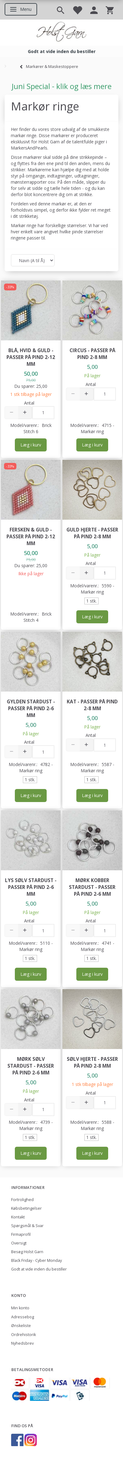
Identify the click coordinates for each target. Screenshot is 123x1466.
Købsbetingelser (26, 1208)
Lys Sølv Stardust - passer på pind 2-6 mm (31, 887)
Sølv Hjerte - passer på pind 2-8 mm (92, 1062)
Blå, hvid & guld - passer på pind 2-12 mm (30, 357)
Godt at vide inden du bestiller (39, 1269)
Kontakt (18, 1217)
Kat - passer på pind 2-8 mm (92, 705)
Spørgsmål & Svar (27, 1225)
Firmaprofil (21, 1234)
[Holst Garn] (61, 33)
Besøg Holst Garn (27, 1251)
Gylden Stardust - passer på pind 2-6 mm (31, 708)
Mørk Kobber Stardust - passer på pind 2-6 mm (92, 887)
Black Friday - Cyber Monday (36, 1260)
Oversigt (19, 1243)
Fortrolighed (22, 1199)
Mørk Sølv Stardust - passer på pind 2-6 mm (30, 1066)
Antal (29, 403)
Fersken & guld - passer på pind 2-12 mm (30, 537)
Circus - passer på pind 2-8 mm (92, 354)
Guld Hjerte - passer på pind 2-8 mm (92, 533)
